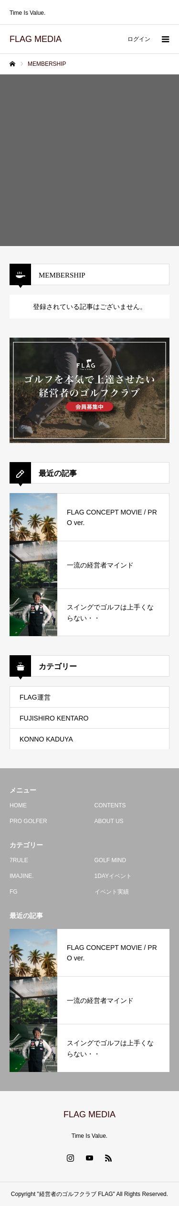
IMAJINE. (22, 876)
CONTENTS (110, 805)
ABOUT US (109, 821)
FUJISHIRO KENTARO (54, 718)
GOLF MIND (110, 860)
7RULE (19, 860)
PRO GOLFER (28, 821)
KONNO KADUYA (46, 739)
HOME (18, 805)
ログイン (138, 39)
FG (14, 891)
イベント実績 (112, 891)
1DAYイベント (113, 876)
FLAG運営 (35, 697)
